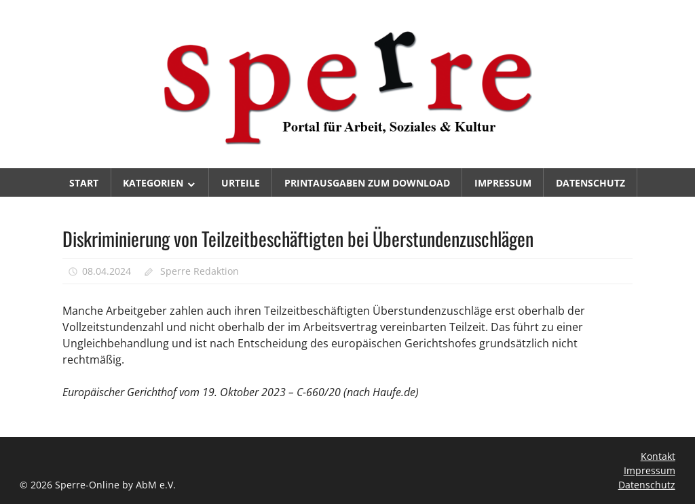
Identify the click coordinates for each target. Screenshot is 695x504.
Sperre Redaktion (199, 271)
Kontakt (658, 456)
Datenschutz (590, 182)
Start (83, 182)
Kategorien (153, 182)
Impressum (502, 182)
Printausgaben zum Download (367, 182)
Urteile (240, 182)
